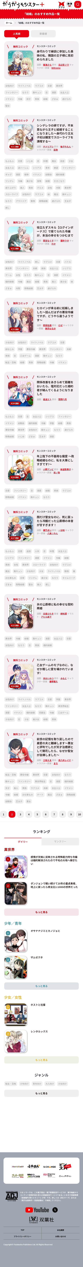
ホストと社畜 (38, 1004)
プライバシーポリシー (22, 1236)
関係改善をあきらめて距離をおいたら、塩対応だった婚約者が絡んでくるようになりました (55, 388)
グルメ (40, 187)
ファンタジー (11, 92)
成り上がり (10, 187)
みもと (63, 678)
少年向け (24, 1083)
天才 (7, 788)
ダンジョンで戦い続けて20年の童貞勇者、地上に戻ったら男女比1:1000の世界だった (54, 885)
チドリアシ (48, 146)
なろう (25, 92)
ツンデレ (9, 180)
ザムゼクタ (37, 957)
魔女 (54, 160)
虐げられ (66, 98)
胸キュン (37, 92)
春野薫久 (53, 681)
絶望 (56, 167)
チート (40, 794)
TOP (22, 1230)
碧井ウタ (64, 240)
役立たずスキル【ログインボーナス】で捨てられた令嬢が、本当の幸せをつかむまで (55, 231)
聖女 (7, 105)
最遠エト (47, 399)
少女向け (9, 342)
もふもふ (9, 160)
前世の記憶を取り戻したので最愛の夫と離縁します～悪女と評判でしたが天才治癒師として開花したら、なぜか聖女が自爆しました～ (55, 747)
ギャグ (8, 174)
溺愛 (54, 92)
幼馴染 (48, 174)
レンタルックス (39, 1031)
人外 (37, 551)
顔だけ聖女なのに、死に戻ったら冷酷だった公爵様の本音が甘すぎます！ (55, 521)
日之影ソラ (63, 64)
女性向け (9, 85)
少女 (71, 160)
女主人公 (64, 92)
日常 (22, 577)
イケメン (9, 98)
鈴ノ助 (57, 472)
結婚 (45, 98)
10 (79, 814)
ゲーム (8, 274)
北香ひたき (48, 613)
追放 (29, 551)
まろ (56, 763)
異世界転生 (63, 705)
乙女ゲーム (25, 355)
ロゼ (60, 325)
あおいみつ (48, 678)
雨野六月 (62, 399)
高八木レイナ (64, 760)
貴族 (37, 98)
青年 (47, 167)
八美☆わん (52, 533)
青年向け (37, 1083)
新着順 (43, 33)
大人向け (50, 1083)
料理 (45, 160)
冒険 (39, 180)
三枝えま (47, 760)
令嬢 (20, 98)
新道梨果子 (65, 469)
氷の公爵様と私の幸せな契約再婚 (55, 606)
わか (54, 243)
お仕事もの (10, 577)
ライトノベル (24, 85)
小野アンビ (48, 469)
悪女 (29, 801)
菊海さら (47, 64)
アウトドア (21, 200)
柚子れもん (65, 146)
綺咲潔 (63, 613)
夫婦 (35, 268)
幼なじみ (9, 349)
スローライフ (11, 194)
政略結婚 (43, 200)
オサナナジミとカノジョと (45, 931)
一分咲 (61, 530)
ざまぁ (55, 98)
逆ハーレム (23, 167)
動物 (33, 200)
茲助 (56, 149)
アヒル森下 (46, 616)
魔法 (56, 194)
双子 (28, 98)
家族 (43, 268)
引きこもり (59, 180)
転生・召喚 (10, 362)
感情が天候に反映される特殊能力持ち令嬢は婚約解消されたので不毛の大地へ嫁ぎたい (54, 860)
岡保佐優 (47, 325)
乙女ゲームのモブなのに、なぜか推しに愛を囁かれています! (55, 669)
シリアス (37, 167)
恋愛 (50, 85)
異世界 (59, 85)
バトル (68, 261)
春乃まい (47, 530)
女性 (50, 187)
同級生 (42, 712)
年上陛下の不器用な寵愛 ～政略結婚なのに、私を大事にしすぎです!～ (55, 460)
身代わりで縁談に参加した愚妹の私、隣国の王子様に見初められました (55, 55)
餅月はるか (50, 328)
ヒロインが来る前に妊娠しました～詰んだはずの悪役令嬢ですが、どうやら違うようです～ (55, 314)
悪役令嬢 (31, 349)
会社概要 (60, 1230)
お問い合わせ (60, 1236)
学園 (20, 349)
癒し (7, 207)
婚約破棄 (60, 174)
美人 (22, 187)
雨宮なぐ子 (48, 240)
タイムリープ (68, 577)
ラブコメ (39, 85)
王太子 (68, 200)
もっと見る (41, 912)
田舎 (62, 160)
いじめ (30, 160)
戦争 (26, 174)
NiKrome (56, 67)
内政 (58, 187)
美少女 (30, 180)
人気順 (16, 33)
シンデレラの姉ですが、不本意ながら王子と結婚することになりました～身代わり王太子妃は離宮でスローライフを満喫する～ (55, 133)
